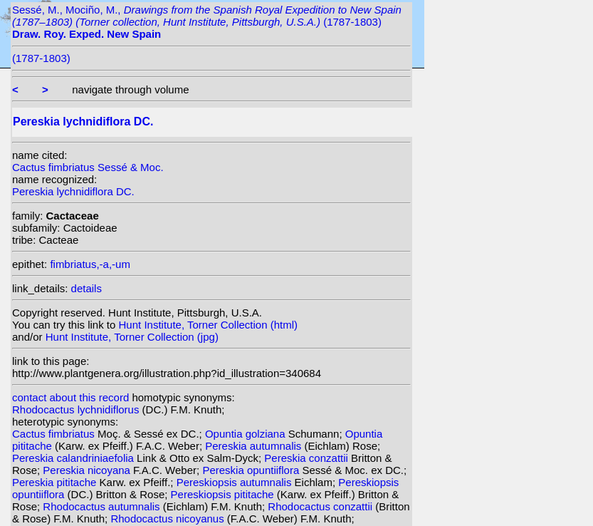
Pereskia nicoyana (88, 470)
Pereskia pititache (56, 482)
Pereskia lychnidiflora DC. (73, 191)
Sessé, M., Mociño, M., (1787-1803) (207, 22)
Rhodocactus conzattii (321, 506)
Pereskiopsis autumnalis (236, 482)
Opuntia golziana (246, 434)
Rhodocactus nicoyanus (168, 518)
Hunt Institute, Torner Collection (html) (208, 325)
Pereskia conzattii (307, 458)
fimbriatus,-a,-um (90, 264)
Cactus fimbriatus (55, 434)
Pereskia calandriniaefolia (74, 458)
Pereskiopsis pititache (224, 494)
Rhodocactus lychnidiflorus (77, 409)
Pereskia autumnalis (254, 446)
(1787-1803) (41, 58)
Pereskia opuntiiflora (252, 470)
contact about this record (70, 397)
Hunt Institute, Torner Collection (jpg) (132, 337)
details (86, 288)
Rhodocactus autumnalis (102, 506)
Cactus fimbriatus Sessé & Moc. (88, 167)
